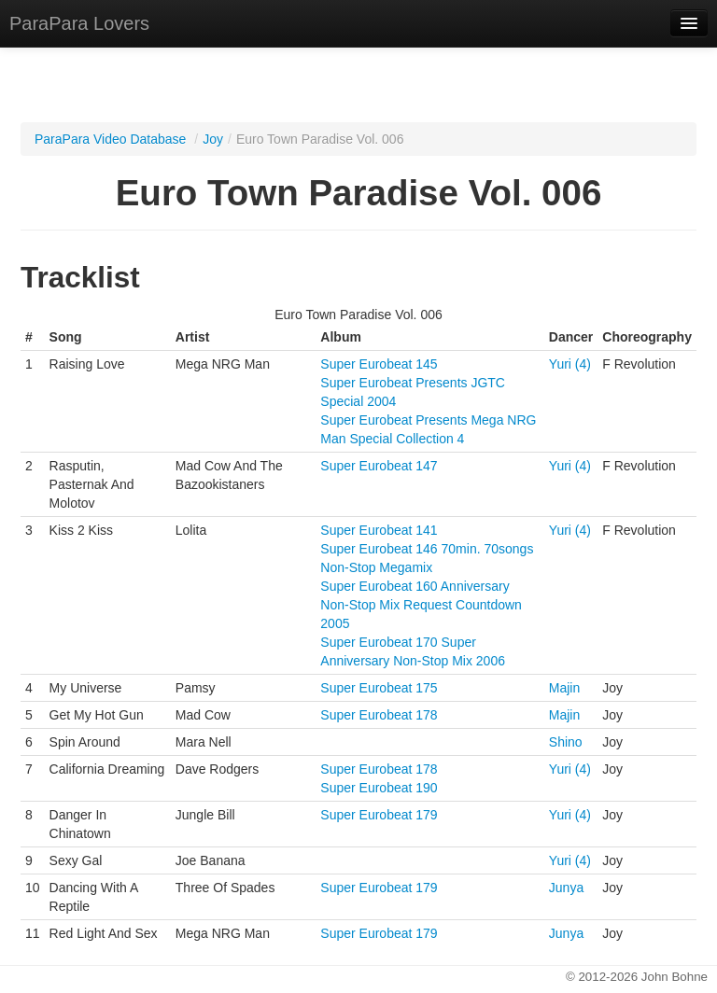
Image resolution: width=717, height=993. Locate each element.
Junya (566, 887)
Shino (566, 741)
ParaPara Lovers (79, 23)
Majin (564, 687)
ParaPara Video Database (110, 139)
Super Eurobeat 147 (378, 465)
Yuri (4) (570, 364)
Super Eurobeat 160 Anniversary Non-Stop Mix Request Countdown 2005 (421, 605)
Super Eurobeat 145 (378, 364)
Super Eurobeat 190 (378, 787)
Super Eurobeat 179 (378, 814)
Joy (213, 139)
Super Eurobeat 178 (378, 714)
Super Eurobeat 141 (378, 530)
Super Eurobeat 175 (378, 687)
